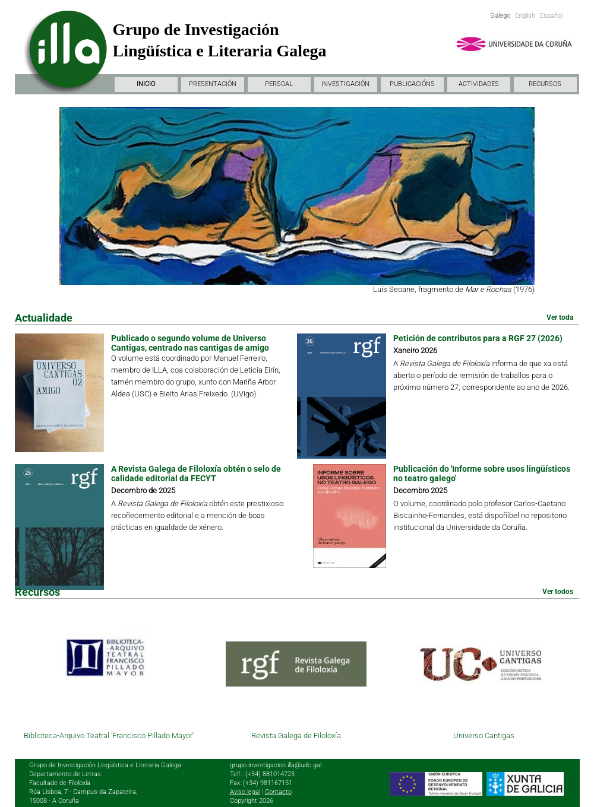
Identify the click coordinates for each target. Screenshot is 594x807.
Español (551, 16)
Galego (500, 16)
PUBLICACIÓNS (412, 84)
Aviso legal (245, 792)
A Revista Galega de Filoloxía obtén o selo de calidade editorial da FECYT (196, 473)
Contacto (278, 792)
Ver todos (557, 591)
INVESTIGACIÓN (345, 84)
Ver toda (559, 317)
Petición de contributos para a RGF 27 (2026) (478, 338)
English (525, 16)
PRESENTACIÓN (212, 84)
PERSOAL (279, 84)
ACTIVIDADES (479, 84)
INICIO (146, 84)
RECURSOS (545, 84)
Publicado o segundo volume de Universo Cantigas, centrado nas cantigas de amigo (190, 342)
